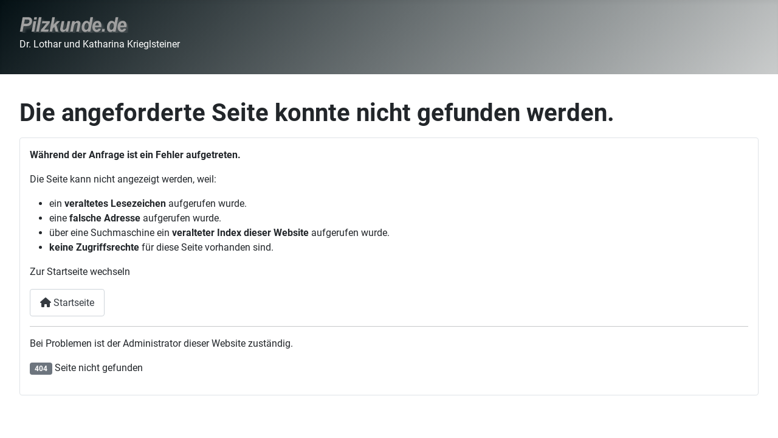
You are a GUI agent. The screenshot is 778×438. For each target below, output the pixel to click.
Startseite (67, 302)
